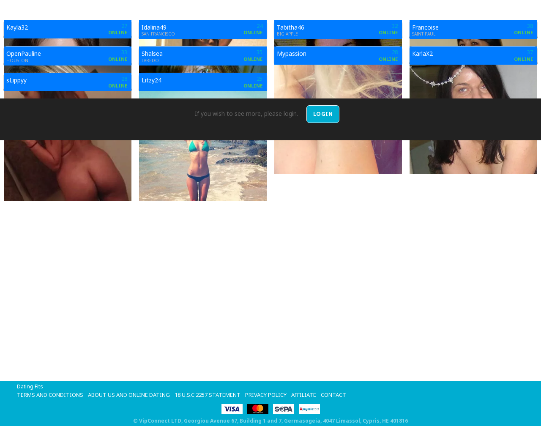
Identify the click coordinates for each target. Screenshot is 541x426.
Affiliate (303, 395)
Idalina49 (154, 27)
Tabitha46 (290, 27)
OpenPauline (23, 53)
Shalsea (152, 53)
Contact (333, 395)
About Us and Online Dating (129, 395)
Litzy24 (151, 80)
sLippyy (16, 80)
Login (323, 113)
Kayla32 (17, 27)
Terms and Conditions (50, 395)
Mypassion (291, 53)
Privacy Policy (266, 395)
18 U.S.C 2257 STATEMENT (207, 395)
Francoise (425, 27)
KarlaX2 (422, 53)
